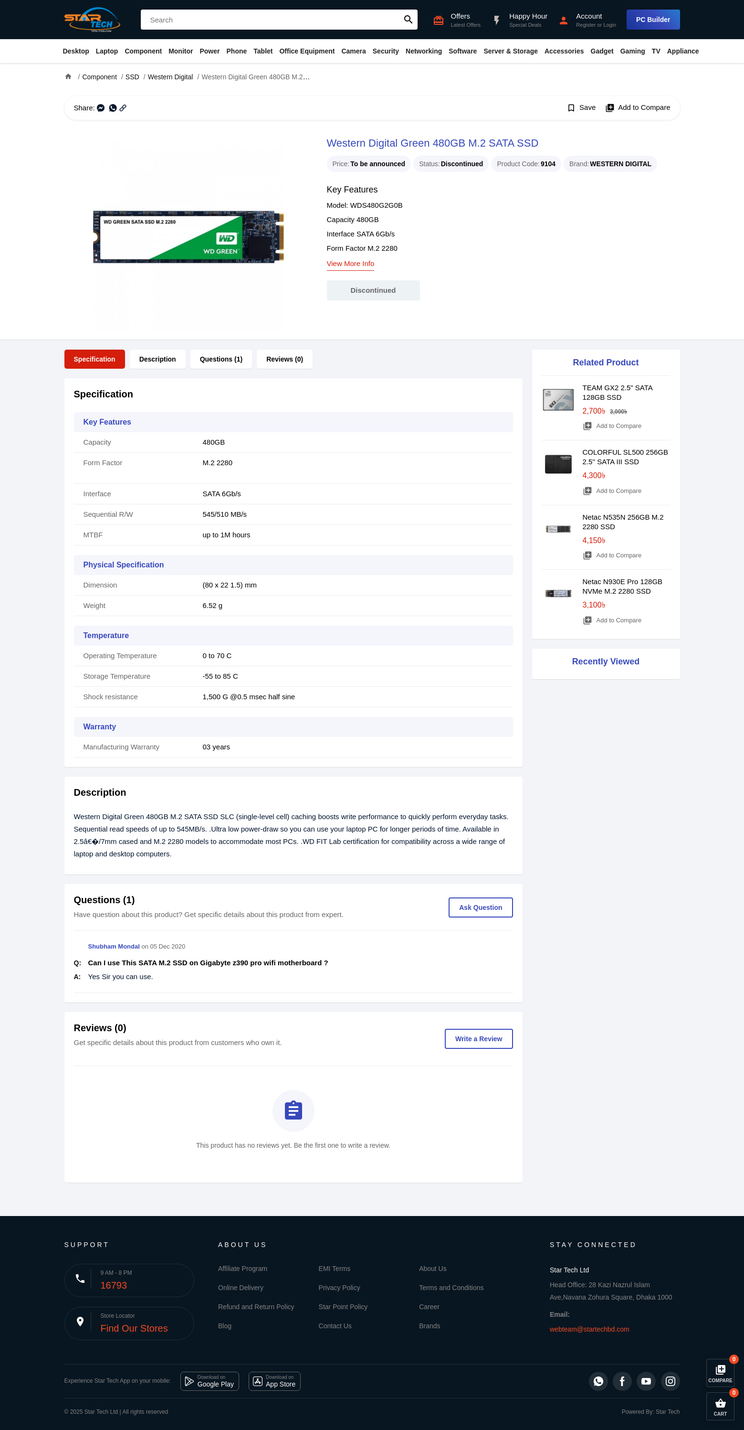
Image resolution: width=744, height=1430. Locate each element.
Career (429, 1307)
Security (386, 51)
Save (581, 108)
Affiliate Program (242, 1268)
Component (143, 51)
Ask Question (480, 907)
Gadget (602, 51)
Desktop (76, 51)
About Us (433, 1268)
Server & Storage (510, 51)
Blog (224, 1326)
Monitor (180, 51)
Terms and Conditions (451, 1287)
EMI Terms (335, 1268)
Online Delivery (240, 1287)
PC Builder (653, 19)
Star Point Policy (343, 1307)
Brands (429, 1326)
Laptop (107, 51)
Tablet (262, 51)
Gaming (632, 51)
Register (586, 25)
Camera (353, 51)
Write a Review (479, 1039)
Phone (237, 51)
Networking (424, 51)
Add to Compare (637, 108)
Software (463, 51)
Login (609, 25)
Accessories (564, 51)
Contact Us (335, 1326)
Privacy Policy (339, 1287)
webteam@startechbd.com (589, 1329)
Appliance (683, 51)
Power (209, 51)
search (408, 19)
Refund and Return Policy (256, 1307)
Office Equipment (307, 51)
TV (656, 51)
